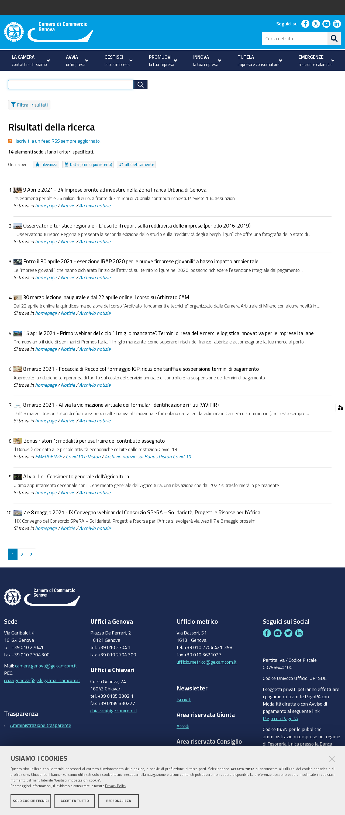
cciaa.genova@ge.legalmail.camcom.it (42, 682)
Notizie (68, 208)
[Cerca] (334, 38)
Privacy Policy (115, 786)
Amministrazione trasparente (40, 727)
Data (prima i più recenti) (88, 167)
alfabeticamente (136, 167)
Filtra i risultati (29, 107)
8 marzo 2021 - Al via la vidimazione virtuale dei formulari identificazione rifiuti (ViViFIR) (121, 407)
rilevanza (46, 167)
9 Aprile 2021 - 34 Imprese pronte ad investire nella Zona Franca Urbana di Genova (114, 192)
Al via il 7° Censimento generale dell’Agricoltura (76, 479)
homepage (46, 208)
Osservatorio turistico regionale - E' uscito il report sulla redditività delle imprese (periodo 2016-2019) (137, 228)
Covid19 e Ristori (83, 459)
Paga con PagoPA (280, 720)
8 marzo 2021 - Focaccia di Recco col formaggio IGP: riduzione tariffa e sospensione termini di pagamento (141, 371)
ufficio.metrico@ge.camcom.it (207, 664)
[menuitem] (30, 60)
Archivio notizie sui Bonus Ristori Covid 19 (148, 459)
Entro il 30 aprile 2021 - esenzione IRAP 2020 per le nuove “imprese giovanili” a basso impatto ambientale (140, 263)
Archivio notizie (95, 208)
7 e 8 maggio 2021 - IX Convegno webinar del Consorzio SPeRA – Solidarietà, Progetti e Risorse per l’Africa (141, 514)
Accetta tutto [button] (75, 801)
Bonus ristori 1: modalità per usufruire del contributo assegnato (94, 443)
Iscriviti (184, 702)
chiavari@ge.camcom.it (113, 713)
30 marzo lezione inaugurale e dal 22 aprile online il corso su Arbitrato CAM (106, 299)
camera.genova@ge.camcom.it (46, 668)
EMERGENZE (48, 459)
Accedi (183, 728)
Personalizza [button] (118, 801)
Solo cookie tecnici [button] (31, 801)
